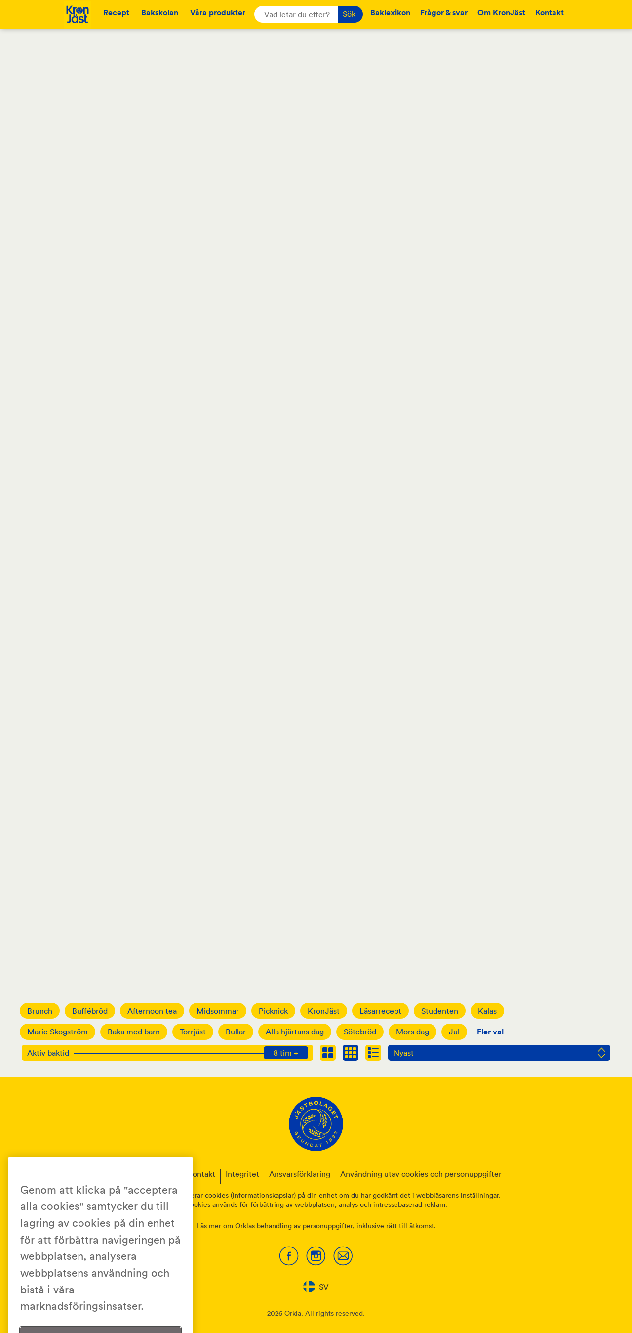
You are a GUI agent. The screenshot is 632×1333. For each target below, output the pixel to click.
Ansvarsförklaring (299, 1174)
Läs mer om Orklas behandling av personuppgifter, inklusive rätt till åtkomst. (316, 1225)
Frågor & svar (444, 12)
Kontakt (549, 12)
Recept (116, 12)
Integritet (242, 1174)
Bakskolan (159, 12)
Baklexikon (390, 12)
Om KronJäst (501, 12)
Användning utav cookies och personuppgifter (421, 1174)
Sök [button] (349, 14)
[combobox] (316, 1286)
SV (316, 1286)
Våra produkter (217, 12)
